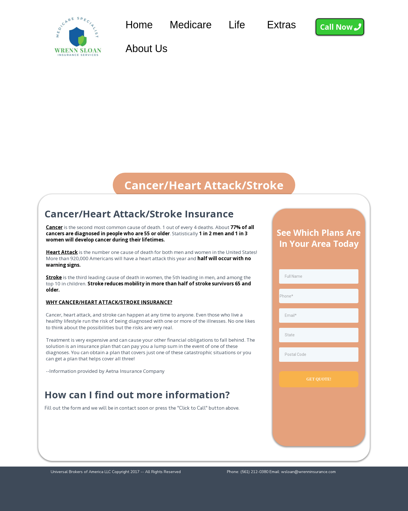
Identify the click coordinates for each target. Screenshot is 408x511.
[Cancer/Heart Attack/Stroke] (204, 185)
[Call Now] (340, 26)
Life (237, 25)
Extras (281, 25)
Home (139, 25)
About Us (146, 48)
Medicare (191, 25)
